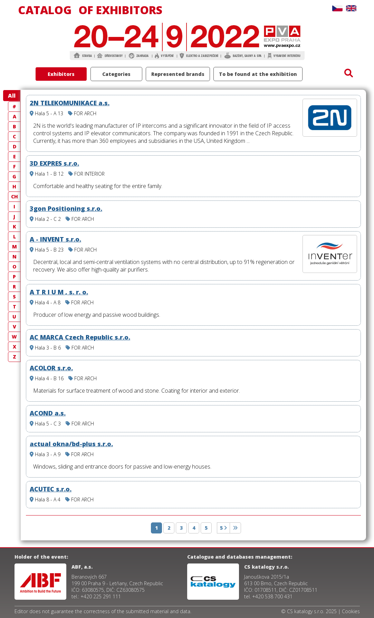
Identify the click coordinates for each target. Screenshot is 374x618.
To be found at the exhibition (258, 74)
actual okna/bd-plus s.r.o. (71, 444)
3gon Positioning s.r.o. (66, 208)
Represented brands (177, 74)
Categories (116, 74)
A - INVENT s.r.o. (55, 239)
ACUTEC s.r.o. (50, 489)
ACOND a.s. (48, 413)
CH (14, 196)
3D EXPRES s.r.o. (54, 163)
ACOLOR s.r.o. (51, 368)
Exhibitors (61, 74)
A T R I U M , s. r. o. (59, 292)
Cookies (351, 611)
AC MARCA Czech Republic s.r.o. (80, 337)
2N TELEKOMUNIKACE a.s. (69, 103)
